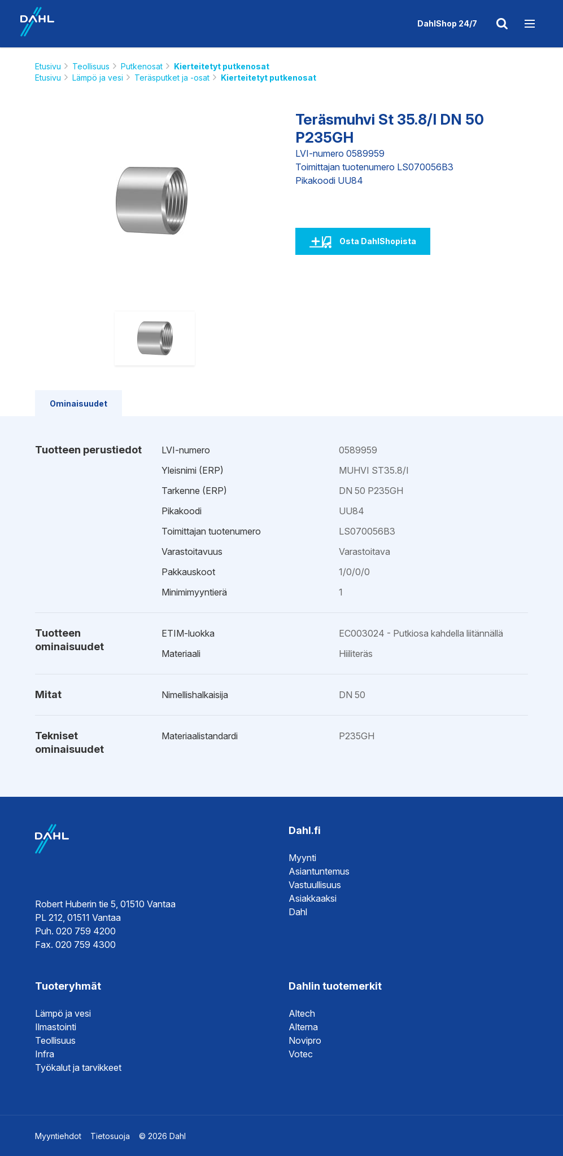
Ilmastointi (55, 1027)
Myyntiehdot (58, 1136)
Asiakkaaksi (313, 898)
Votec (301, 1054)
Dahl (298, 911)
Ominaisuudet (78, 403)
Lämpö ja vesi (97, 77)
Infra (44, 1054)
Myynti (302, 857)
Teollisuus (91, 66)
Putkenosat (142, 66)
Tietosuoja (110, 1136)
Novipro (305, 1040)
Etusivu (48, 66)
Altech (302, 1013)
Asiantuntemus (319, 871)
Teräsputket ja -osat (172, 77)
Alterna (303, 1027)
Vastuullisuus (315, 884)
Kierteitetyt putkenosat (221, 66)
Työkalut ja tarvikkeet (78, 1067)
